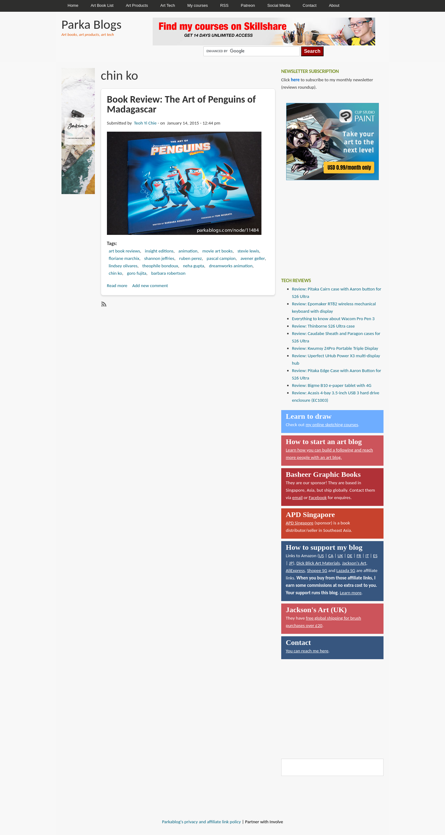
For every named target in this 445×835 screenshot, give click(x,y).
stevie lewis (248, 251)
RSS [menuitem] (224, 5)
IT (367, 555)
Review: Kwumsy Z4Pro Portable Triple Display (335, 348)
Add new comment (150, 285)
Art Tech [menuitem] (167, 5)
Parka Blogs (91, 24)
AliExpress (295, 570)
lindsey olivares (123, 266)
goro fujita (136, 273)
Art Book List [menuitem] (102, 5)
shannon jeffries (159, 258)
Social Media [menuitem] (278, 5)
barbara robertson (168, 273)
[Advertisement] (327, 224)
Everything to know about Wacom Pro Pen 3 (333, 318)
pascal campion (221, 258)
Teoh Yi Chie (145, 123)
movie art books (217, 251)
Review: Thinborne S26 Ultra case (323, 326)
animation (187, 251)
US (321, 555)
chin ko (115, 273)
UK (340, 555)
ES (375, 555)
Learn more (351, 593)
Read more (117, 285)
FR (359, 555)
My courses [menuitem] (197, 5)
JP (291, 563)
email (297, 497)
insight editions (159, 251)
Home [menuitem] (73, 5)
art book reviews (124, 251)
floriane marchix (124, 258)
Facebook (318, 497)
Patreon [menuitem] (248, 5)
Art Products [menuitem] (137, 5)
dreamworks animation (230, 266)
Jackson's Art (354, 563)
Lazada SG (345, 570)
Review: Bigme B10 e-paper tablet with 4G (331, 385)
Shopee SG (317, 570)
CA (330, 555)
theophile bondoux (160, 266)
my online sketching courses (332, 424)
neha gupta (193, 266)
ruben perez (190, 258)
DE (349, 555)
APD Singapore (300, 523)
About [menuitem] (334, 5)
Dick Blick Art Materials (318, 563)
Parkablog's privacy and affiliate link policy (201, 821)
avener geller (252, 258)
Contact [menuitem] (309, 5)
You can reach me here (307, 651)
